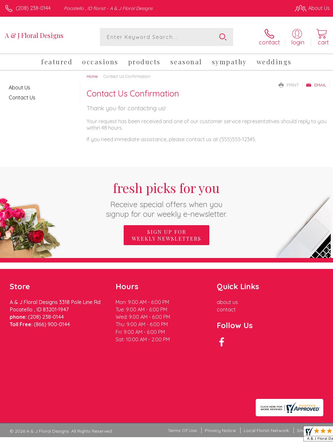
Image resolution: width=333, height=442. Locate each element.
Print (289, 85)
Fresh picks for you (166, 199)
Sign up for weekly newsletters (166, 235)
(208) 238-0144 (33, 8)
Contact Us (22, 97)
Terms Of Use (182, 393)
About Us (19, 87)
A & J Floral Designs (34, 35)
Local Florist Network (266, 393)
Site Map (306, 393)
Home (92, 76)
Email (316, 85)
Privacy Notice (220, 393)
